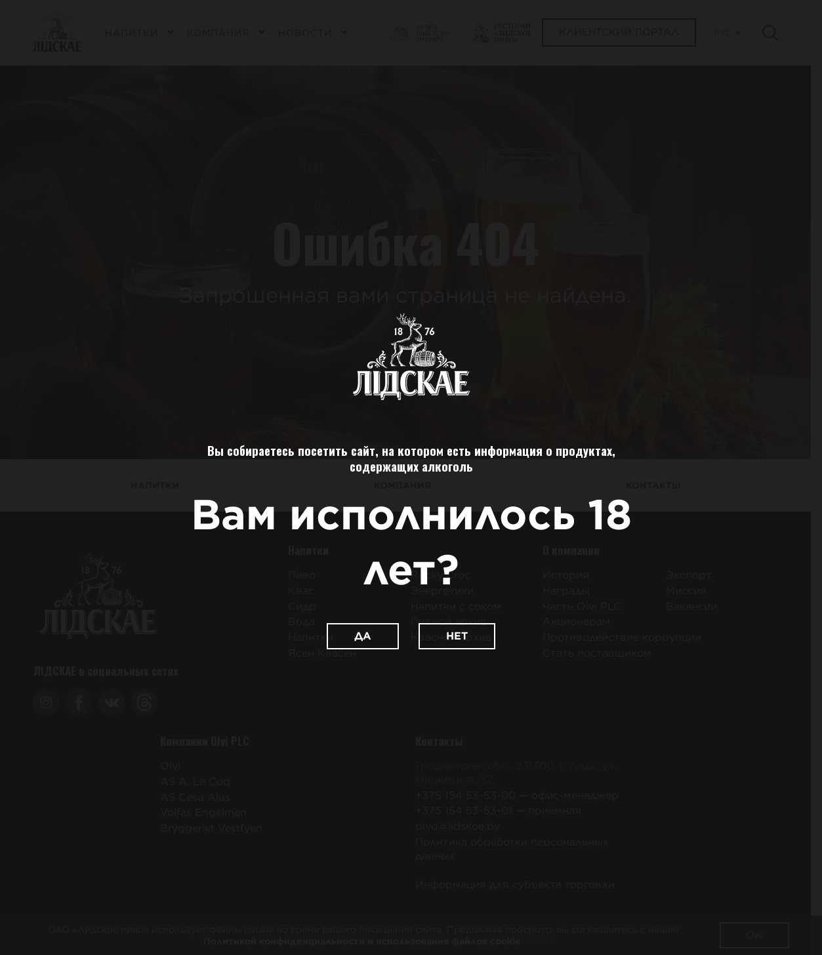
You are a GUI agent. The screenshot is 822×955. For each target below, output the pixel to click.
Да (362, 636)
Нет (457, 636)
